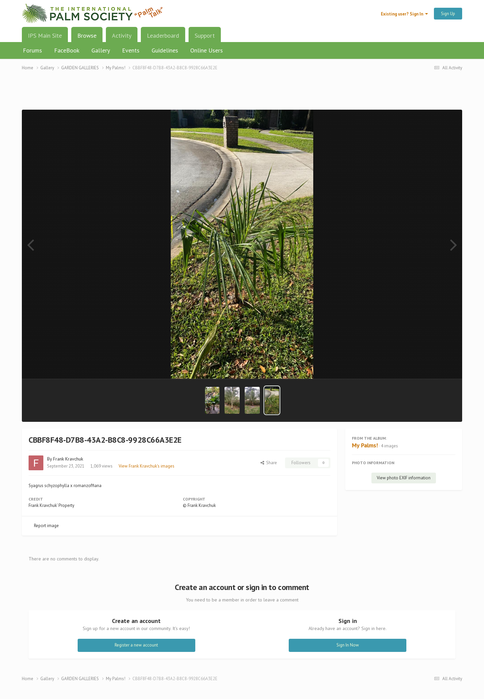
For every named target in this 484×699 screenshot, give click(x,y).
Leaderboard (163, 35)
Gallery (100, 50)
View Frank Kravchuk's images (146, 466)
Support (205, 35)
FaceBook (66, 50)
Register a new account (136, 645)
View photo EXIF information (404, 478)
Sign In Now (347, 645)
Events (130, 50)
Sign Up (448, 13)
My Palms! (365, 445)
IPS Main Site (45, 35)
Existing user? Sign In (404, 14)
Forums (32, 50)
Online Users (206, 50)
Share (268, 463)
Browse (86, 38)
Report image (46, 525)
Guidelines (165, 50)
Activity (121, 35)
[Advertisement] (242, 94)
